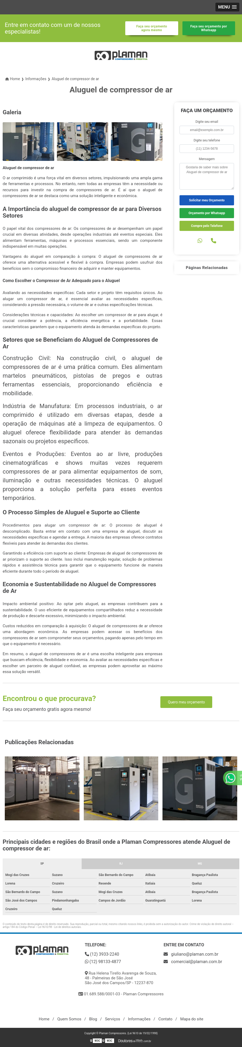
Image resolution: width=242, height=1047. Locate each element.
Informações (139, 1019)
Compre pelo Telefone (207, 226)
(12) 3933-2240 (102, 954)
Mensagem (207, 159)
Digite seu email (206, 122)
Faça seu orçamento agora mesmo (151, 28)
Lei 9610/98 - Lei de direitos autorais (59, 927)
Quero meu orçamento (186, 702)
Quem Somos (69, 1019)
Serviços (112, 1019)
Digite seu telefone (207, 140)
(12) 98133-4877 (103, 961)
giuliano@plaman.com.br (191, 954)
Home (44, 1019)
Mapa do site (191, 1019)
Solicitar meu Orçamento (207, 200)
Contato (165, 1019)
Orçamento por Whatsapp (207, 213)
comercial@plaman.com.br (193, 961)
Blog (93, 1019)
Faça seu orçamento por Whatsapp (208, 28)
